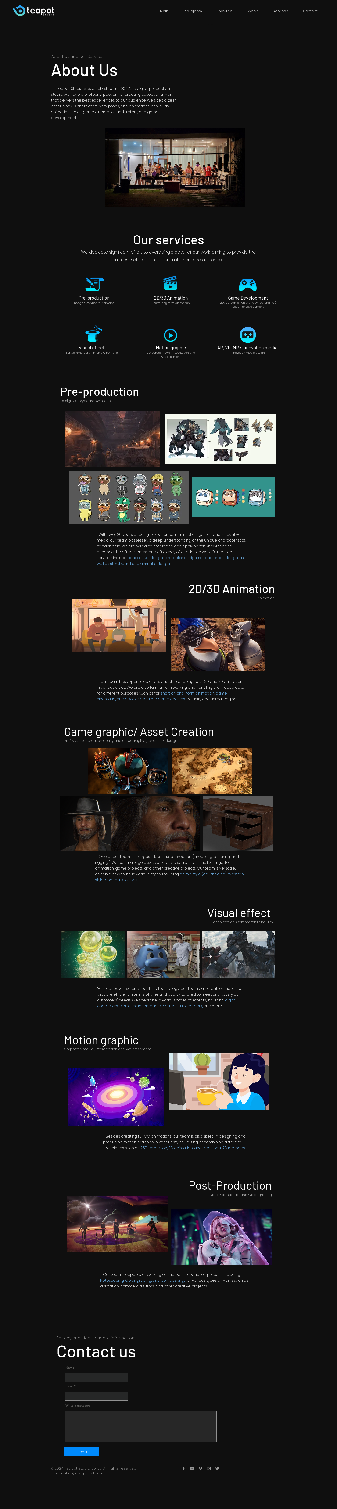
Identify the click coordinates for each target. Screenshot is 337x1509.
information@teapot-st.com (78, 1473)
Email (69, 1386)
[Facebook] (183, 1468)
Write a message (77, 1405)
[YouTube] (192, 1468)
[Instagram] (208, 1468)
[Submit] (81, 1451)
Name (69, 1367)
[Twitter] (217, 1468)
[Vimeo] (200, 1468)
